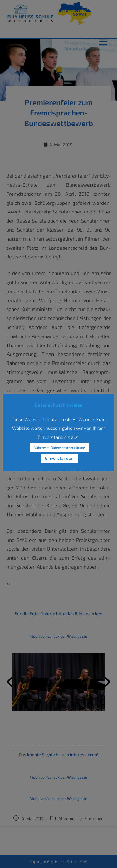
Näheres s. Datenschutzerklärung (59, 447)
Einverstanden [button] (59, 458)
